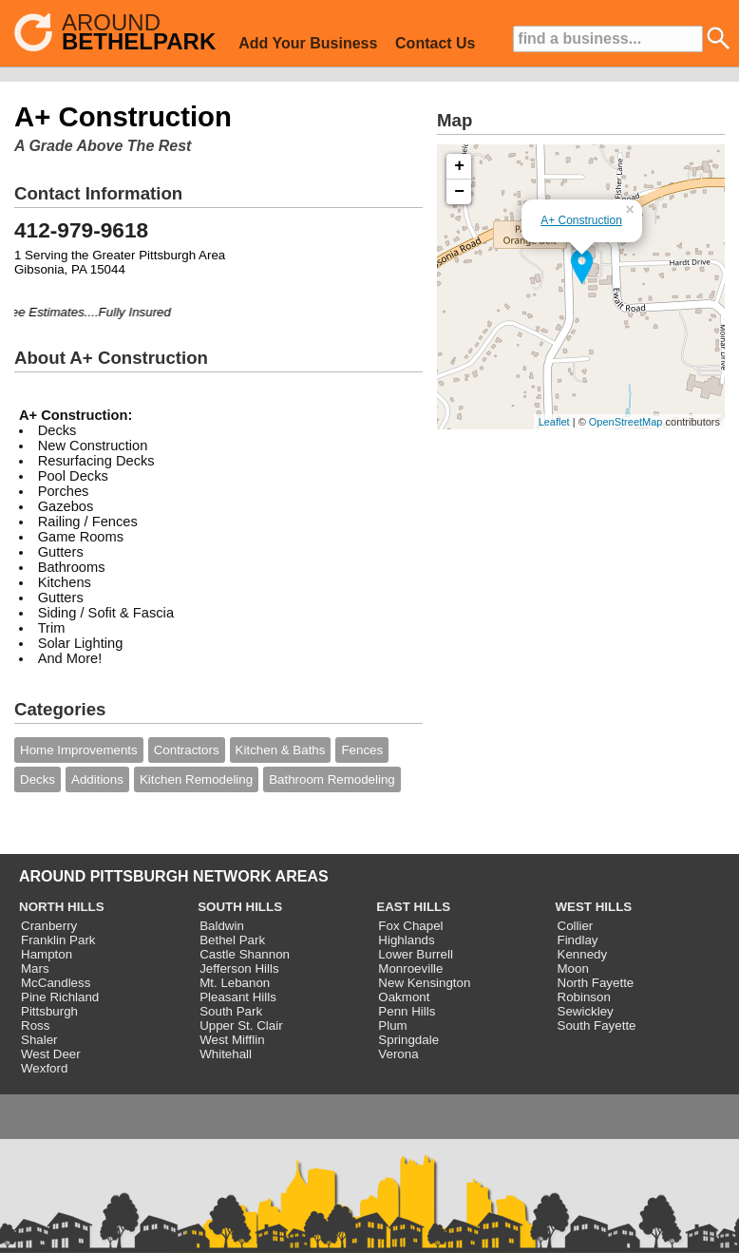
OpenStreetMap (626, 421)
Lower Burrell (415, 954)
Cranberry (49, 926)
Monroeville (410, 968)
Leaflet (554, 421)
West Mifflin (231, 1040)
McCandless (55, 983)
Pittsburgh (49, 1011)
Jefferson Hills (238, 968)
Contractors (186, 750)
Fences (362, 750)
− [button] (459, 191)
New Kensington (424, 983)
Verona (398, 1054)
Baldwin (221, 926)
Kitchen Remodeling (196, 779)
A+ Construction (581, 220)
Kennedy (583, 954)
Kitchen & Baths (281, 750)
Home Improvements (79, 750)
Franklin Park (58, 940)
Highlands (406, 940)
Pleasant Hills (237, 997)
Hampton (46, 954)
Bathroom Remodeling (332, 779)
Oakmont (403, 997)
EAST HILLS (413, 907)
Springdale (408, 1040)
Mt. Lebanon (234, 983)
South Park (230, 1011)
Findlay (578, 940)
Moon (573, 968)
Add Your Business (307, 43)
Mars (35, 968)
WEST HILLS (594, 907)
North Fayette (596, 983)
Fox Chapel (410, 926)
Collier (576, 926)
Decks (37, 779)
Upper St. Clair (240, 1025)
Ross (35, 1025)
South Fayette (597, 1025)
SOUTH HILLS (240, 907)
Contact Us (435, 43)
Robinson (584, 997)
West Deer (51, 1054)
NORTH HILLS (61, 907)
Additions (97, 779)
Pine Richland (60, 997)
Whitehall (225, 1054)
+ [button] (459, 166)
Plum (392, 1025)
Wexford (44, 1068)
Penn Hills (406, 1011)
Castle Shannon (244, 954)
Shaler (39, 1040)
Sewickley (586, 1011)
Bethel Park (232, 940)
